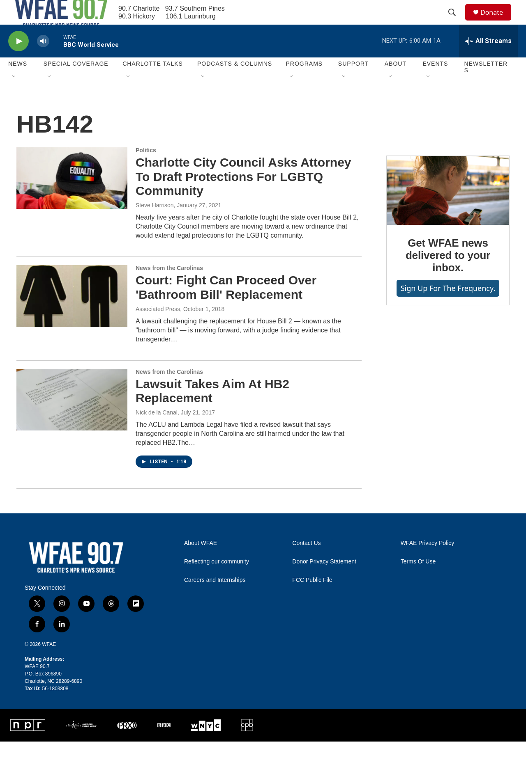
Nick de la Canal (157, 431)
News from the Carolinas (169, 286)
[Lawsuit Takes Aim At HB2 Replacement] (71, 418)
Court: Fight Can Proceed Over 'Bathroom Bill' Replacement (226, 306)
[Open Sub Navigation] (14, 95)
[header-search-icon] (456, 21)
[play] (18, 59)
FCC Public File (312, 598)
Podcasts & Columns (234, 82)
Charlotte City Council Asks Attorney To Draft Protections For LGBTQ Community (243, 195)
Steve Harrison (155, 223)
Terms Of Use (418, 580)
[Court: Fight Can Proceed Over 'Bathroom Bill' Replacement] (71, 314)
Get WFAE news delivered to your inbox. (448, 273)
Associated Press (158, 327)
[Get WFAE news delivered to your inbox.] (448, 208)
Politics (146, 168)
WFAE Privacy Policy (427, 562)
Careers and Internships (214, 598)
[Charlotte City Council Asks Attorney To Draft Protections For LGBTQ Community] (71, 196)
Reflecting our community (216, 580)
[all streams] (488, 59)
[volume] (43, 59)
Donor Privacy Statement (324, 580)
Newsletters (486, 85)
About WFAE (200, 562)
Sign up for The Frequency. (448, 306)
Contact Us (306, 562)
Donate (497, 21)
